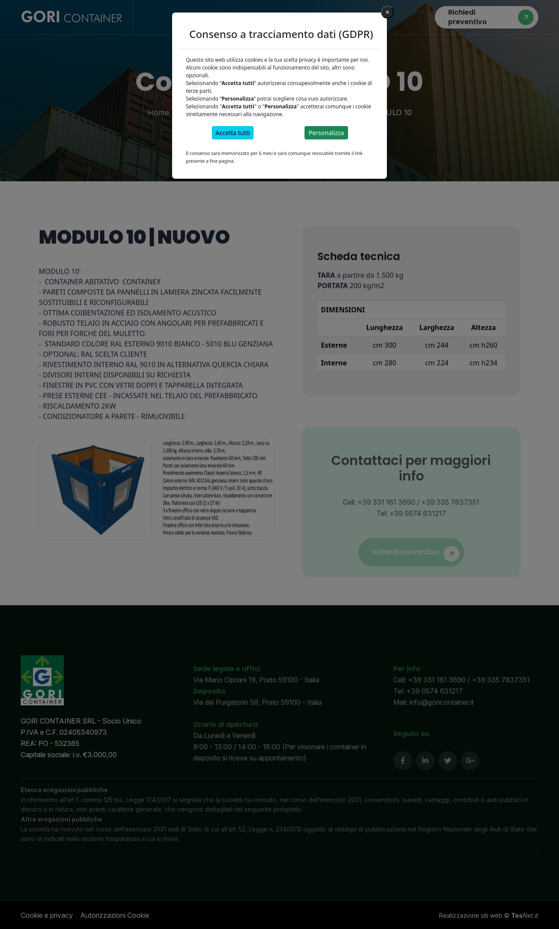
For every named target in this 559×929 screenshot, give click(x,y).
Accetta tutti (233, 133)
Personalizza (326, 133)
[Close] (387, 12)
